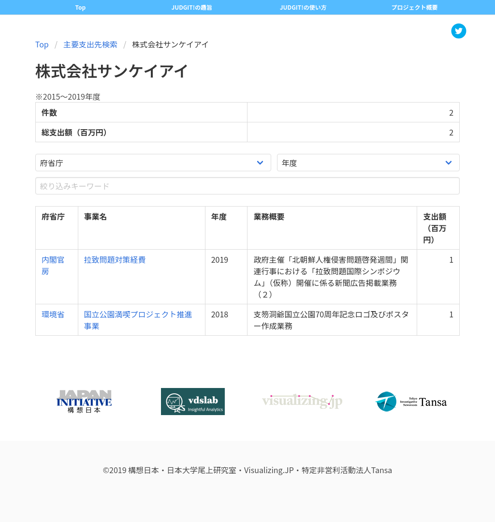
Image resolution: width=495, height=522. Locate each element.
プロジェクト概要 (415, 7)
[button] (458, 31)
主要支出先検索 (90, 44)
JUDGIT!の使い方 (303, 7)
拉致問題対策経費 (115, 259)
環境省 (53, 314)
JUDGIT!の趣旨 (191, 7)
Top (80, 7)
